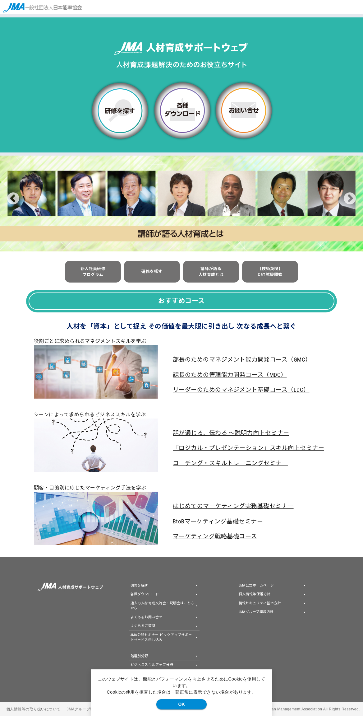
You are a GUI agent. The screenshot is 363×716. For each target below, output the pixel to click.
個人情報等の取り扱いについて (33, 709)
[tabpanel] (181, 203)
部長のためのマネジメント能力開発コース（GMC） (242, 359)
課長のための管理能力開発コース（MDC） (230, 374)
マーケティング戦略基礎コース (215, 536)
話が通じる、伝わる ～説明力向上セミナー (231, 433)
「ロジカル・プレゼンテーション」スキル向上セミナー (248, 448)
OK (181, 704)
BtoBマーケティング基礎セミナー (218, 521)
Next (350, 199)
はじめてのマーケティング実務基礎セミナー (233, 506)
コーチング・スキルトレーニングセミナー (230, 463)
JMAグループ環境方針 (86, 709)
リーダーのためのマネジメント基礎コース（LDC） (241, 389)
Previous (13, 199)
